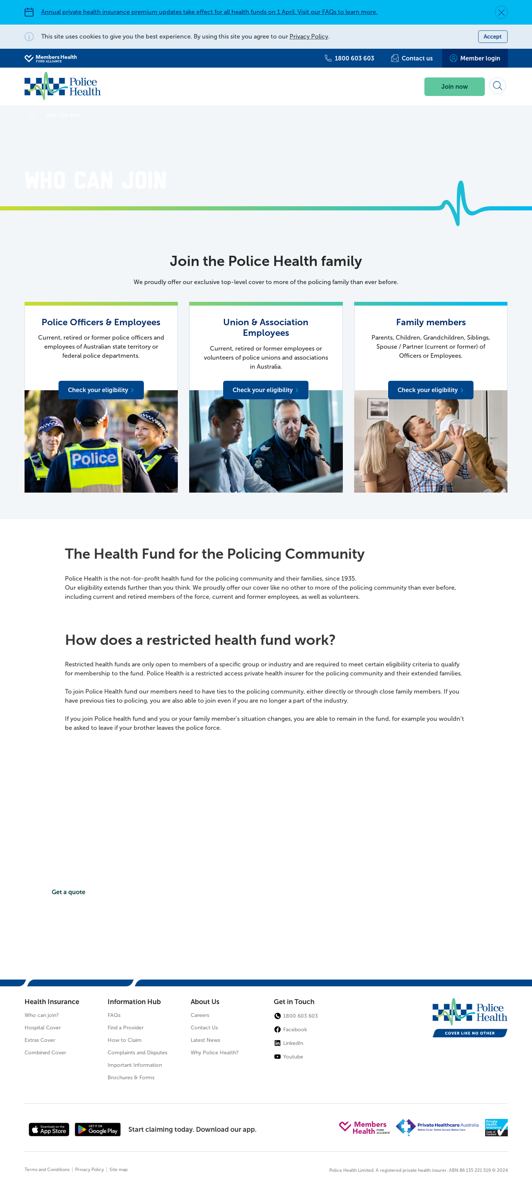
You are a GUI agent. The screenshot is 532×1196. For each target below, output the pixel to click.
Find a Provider (125, 1028)
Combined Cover (45, 1053)
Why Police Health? (215, 1053)
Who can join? (42, 1015)
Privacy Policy (309, 36)
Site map (118, 1170)
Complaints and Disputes (137, 1053)
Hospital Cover (43, 1028)
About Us (205, 1002)
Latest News (205, 1040)
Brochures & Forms (131, 1078)
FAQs (114, 1015)
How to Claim (125, 1040)
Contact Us (204, 1028)
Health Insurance (52, 1002)
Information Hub (134, 1002)
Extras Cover (40, 1040)
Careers (200, 1015)
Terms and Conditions (47, 1170)
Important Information (135, 1065)
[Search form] (497, 86)
